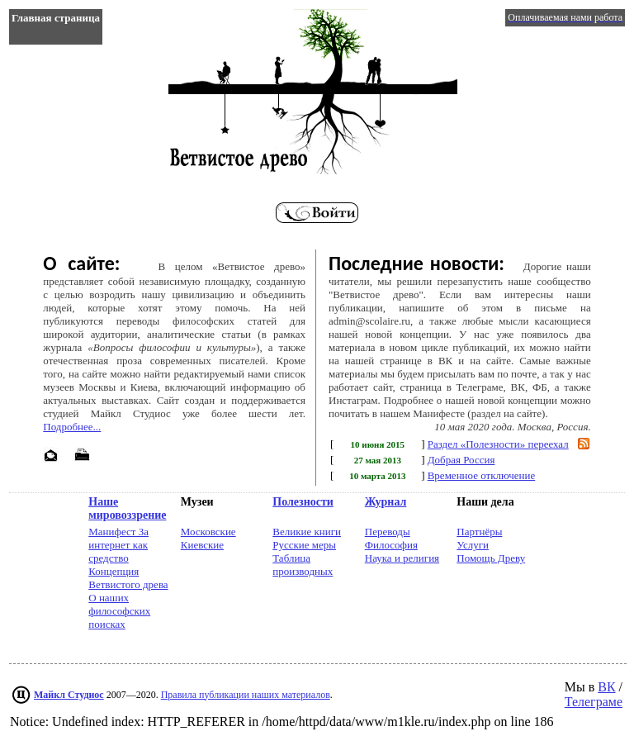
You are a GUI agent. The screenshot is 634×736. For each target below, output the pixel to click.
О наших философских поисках (119, 610)
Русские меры (304, 545)
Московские (208, 531)
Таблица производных (302, 564)
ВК (606, 687)
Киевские (202, 545)
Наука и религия (402, 558)
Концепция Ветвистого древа (128, 578)
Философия (391, 545)
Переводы (387, 531)
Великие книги (306, 531)
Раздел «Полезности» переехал (498, 444)
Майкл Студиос (69, 694)
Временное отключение (482, 475)
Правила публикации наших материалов (245, 694)
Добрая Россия (461, 459)
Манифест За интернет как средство (118, 544)
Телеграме (593, 702)
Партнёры (479, 531)
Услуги (473, 545)
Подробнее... (72, 426)
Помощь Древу (491, 558)
